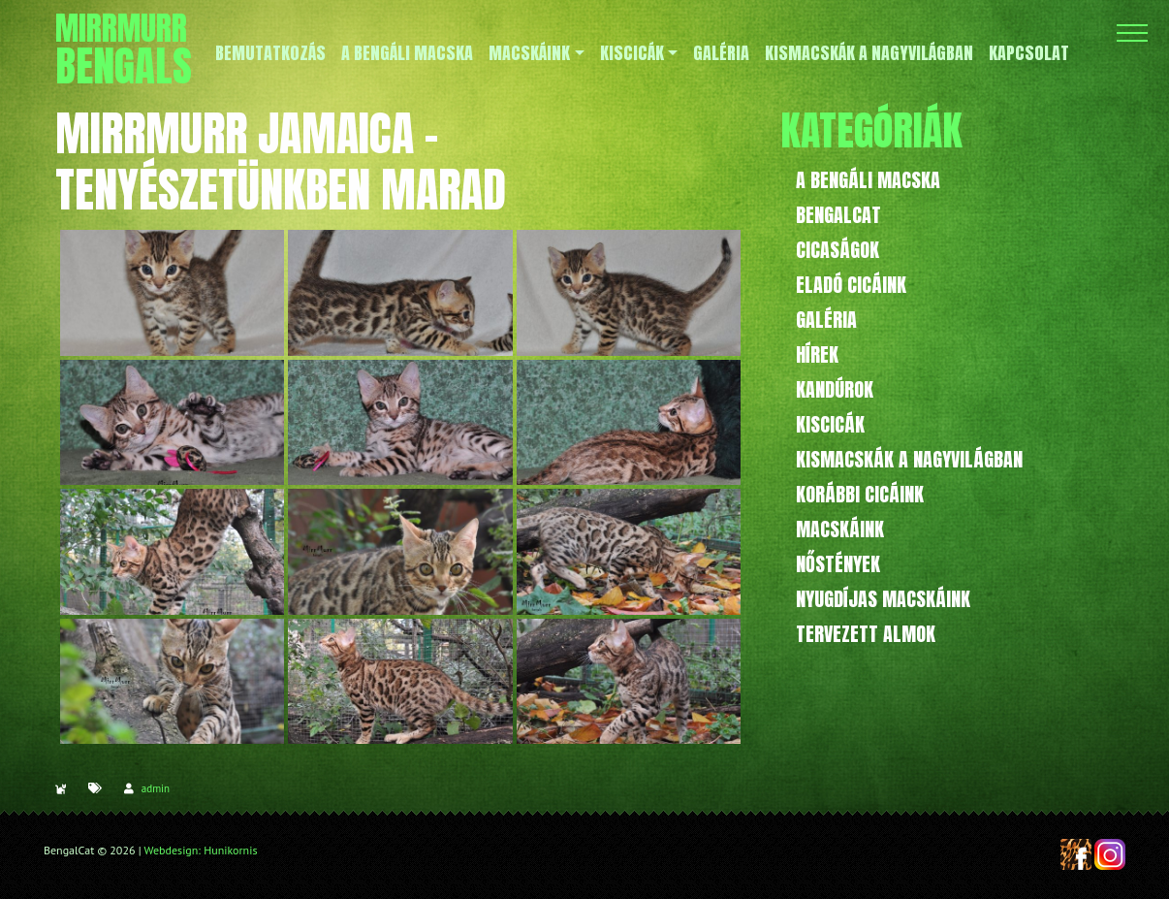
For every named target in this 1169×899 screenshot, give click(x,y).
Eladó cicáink (851, 285)
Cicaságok (837, 250)
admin (156, 788)
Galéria (826, 320)
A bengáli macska (868, 180)
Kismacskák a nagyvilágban (909, 459)
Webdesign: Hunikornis (201, 850)
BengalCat (838, 215)
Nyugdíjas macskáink (883, 599)
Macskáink (840, 529)
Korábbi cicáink (860, 494)
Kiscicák (830, 424)
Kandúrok (834, 389)
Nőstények (838, 564)
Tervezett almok (865, 634)
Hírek (817, 354)
